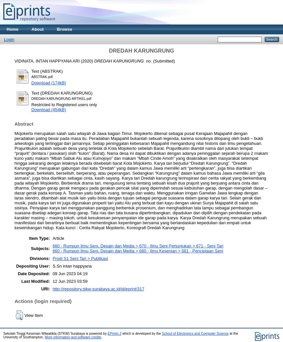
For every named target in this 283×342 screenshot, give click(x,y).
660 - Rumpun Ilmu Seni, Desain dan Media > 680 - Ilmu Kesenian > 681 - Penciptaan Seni (137, 250)
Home (12, 29)
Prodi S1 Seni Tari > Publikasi (80, 258)
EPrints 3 (114, 333)
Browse (64, 29)
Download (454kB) (48, 109)
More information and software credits (73, 337)
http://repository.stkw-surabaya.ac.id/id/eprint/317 (98, 288)
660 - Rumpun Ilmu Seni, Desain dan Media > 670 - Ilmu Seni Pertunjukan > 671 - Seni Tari (137, 245)
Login (9, 39)
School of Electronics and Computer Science (195, 333)
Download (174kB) (48, 82)
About (38, 29)
